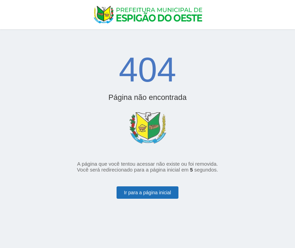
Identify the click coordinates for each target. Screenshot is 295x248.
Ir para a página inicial (147, 192)
